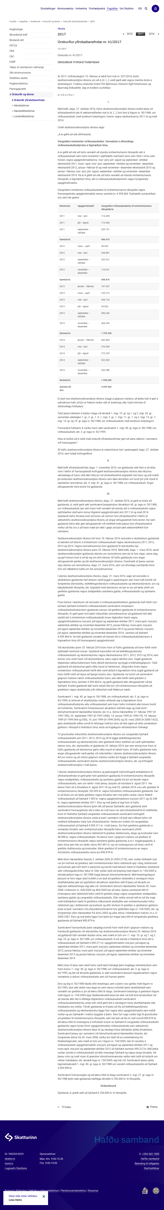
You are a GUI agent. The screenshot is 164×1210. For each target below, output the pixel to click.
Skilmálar (21, 1190)
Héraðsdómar (21, 105)
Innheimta (81, 8)
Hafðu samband (150, 1158)
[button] (61, 28)
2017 (141, 33)
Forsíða (12, 21)
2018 (129, 33)
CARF (12, 61)
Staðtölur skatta (18, 78)
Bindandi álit (16, 40)
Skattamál (35, 21)
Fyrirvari (9, 1190)
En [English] (140, 8)
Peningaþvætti (17, 88)
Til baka (66, 1107)
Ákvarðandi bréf (18, 34)
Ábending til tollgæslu (147, 1163)
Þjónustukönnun (50, 1190)
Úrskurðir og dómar (51, 21)
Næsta (158, 34)
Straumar (93, 1190)
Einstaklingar (48, 8)
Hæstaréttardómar (24, 110)
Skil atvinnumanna (20, 72)
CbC (11, 56)
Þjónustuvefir (155, 8)
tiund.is (9, 1163)
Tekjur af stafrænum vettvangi (26, 67)
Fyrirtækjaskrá (97, 8)
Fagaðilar (23, 21)
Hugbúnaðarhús (18, 83)
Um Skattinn (127, 8)
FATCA (13, 45)
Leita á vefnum (146, 8)
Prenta (154, 1106)
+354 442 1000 (150, 1153)
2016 (152, 33)
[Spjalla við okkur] (151, 1197)
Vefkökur (34, 1190)
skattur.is (10, 1158)
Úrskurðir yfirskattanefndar (75, 21)
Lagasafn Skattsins (16, 1168)
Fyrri (123, 34)
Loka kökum (43, 1196)
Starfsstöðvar (151, 1168)
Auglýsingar (16, 29)
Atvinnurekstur (65, 8)
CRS (11, 50)
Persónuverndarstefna (73, 1190)
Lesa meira (15, 1199)
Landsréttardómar (24, 116)
